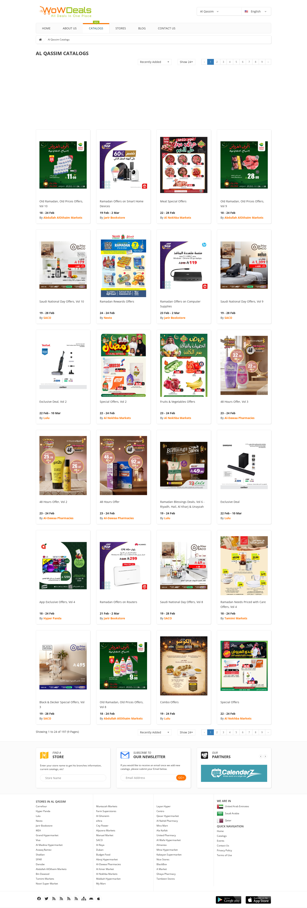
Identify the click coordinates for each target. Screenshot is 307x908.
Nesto (108, 318)
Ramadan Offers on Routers (118, 602)
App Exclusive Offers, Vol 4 (57, 602)
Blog (142, 28)
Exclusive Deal (230, 502)
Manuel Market (104, 835)
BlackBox (162, 864)
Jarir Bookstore (114, 217)
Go (180, 777)
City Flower (102, 825)
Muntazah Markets (106, 806)
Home (46, 28)
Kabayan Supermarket (169, 854)
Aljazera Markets (105, 830)
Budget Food (103, 854)
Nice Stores (163, 859)
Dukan (99, 849)
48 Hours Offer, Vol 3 (234, 402)
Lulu (46, 418)
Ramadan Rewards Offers (117, 301)
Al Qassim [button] (207, 11)
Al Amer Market (105, 869)
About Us (70, 28)
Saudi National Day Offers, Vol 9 (241, 301)
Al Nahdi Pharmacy (167, 821)
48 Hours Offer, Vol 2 (53, 502)
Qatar (224, 820)
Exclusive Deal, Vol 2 (53, 402)
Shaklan (40, 854)
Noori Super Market (47, 883)
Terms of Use (224, 855)
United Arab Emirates (233, 806)
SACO (47, 318)
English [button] (253, 11)
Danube (40, 864)
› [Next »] (268, 62)
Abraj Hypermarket (107, 859)
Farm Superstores (106, 811)
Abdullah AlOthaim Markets (62, 217)
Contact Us (166, 28)
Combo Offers (169, 702)
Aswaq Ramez (44, 849)
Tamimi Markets (236, 618)
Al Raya (100, 845)
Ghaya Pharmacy (166, 874)
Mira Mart (162, 825)
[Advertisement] (153, 99)
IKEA (38, 830)
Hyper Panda (52, 618)
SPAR (39, 859)
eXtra (99, 821)
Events (220, 840)
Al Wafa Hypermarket (169, 840)
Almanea (162, 845)
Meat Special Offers (173, 201)
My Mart (101, 883)
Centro (160, 811)
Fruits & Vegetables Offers (177, 402)
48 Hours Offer (110, 502)
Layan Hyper (164, 806)
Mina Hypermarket (167, 849)
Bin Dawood (42, 874)
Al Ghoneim (102, 816)
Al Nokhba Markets (177, 217)
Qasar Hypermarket (168, 816)
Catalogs (96, 26)
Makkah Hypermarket (108, 878)
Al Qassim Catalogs (59, 39)
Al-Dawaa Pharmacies (239, 418)
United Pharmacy (166, 835)
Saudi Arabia (228, 813)
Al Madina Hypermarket (49, 845)
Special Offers (229, 702)
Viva (38, 840)
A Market (162, 869)
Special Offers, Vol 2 (113, 402)
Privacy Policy (224, 850)
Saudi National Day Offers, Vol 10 (61, 301)
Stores (120, 28)
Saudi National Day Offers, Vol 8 (181, 602)
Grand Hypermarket (47, 835)
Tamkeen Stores (166, 878)
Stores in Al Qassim (51, 801)
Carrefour (41, 806)
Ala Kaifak (162, 830)
